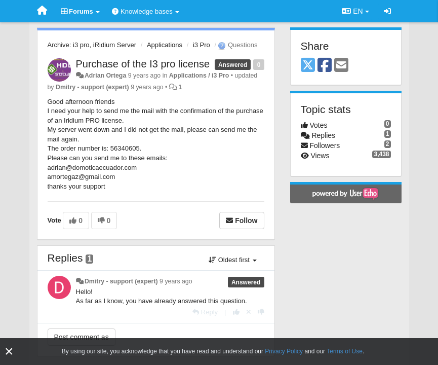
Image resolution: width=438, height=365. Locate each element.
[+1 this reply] (236, 312)
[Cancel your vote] (248, 312)
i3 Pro (201, 45)
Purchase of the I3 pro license (143, 63)
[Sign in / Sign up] (387, 11)
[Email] (341, 66)
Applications (164, 45)
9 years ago (176, 281)
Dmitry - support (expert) (92, 87)
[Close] (9, 351)
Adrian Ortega (105, 75)
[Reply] (205, 312)
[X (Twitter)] (308, 66)
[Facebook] (324, 66)
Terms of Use (345, 351)
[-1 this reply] (261, 312)
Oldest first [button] (232, 260)
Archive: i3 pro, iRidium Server (92, 45)
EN (355, 11)
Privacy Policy (284, 351)
